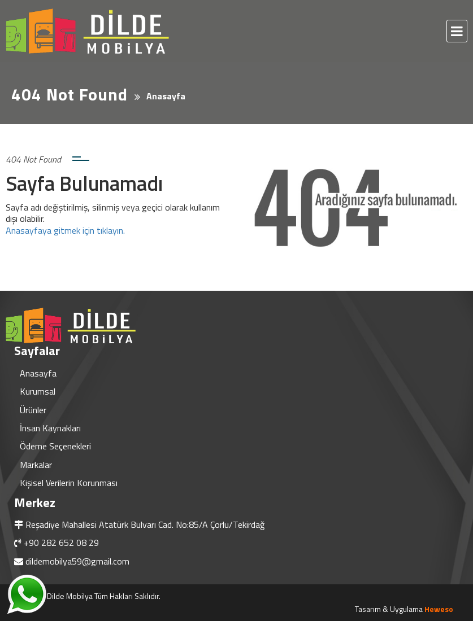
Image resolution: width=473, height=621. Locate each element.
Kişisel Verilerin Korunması (69, 482)
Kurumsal (37, 391)
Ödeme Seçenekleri (55, 446)
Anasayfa (38, 373)
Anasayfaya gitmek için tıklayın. (65, 230)
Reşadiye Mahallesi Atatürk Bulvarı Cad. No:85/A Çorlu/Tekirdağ (144, 524)
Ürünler (33, 410)
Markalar (36, 464)
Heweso (438, 609)
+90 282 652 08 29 (61, 542)
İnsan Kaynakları (50, 428)
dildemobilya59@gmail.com (77, 561)
